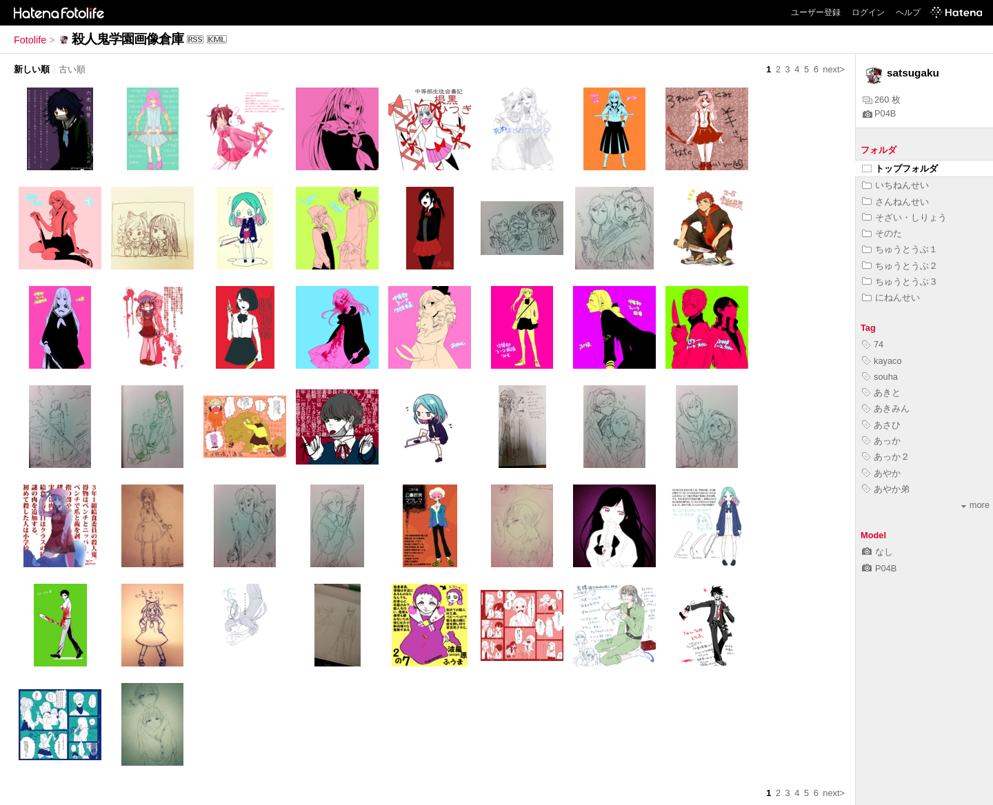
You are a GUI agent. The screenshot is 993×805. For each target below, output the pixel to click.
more (975, 505)
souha (880, 376)
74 (872, 344)
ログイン (868, 12)
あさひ (881, 425)
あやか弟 (886, 489)
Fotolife (30, 39)
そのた (882, 233)
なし (877, 552)
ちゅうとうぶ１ (900, 249)
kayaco (882, 361)
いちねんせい (895, 185)
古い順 (72, 69)
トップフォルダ (900, 168)
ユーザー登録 (816, 12)
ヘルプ (908, 12)
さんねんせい (895, 201)
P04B (879, 113)
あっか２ (886, 456)
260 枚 (882, 99)
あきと (881, 392)
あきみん (886, 408)
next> (834, 69)
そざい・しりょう (904, 217)
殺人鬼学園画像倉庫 (127, 39)
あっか (881, 441)
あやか (881, 473)
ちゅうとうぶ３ (900, 281)
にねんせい (891, 297)
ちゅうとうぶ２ (900, 266)
